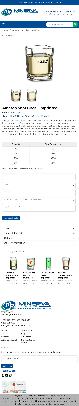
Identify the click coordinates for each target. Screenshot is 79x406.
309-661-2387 (50, 11)
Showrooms (26, 330)
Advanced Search (9, 340)
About (4, 334)
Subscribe (7, 366)
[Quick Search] (59, 24)
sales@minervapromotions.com (59, 14)
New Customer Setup (28, 341)
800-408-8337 (67, 11)
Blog (23, 334)
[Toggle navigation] (3, 24)
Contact (5, 337)
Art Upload (26, 337)
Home (4, 330)
